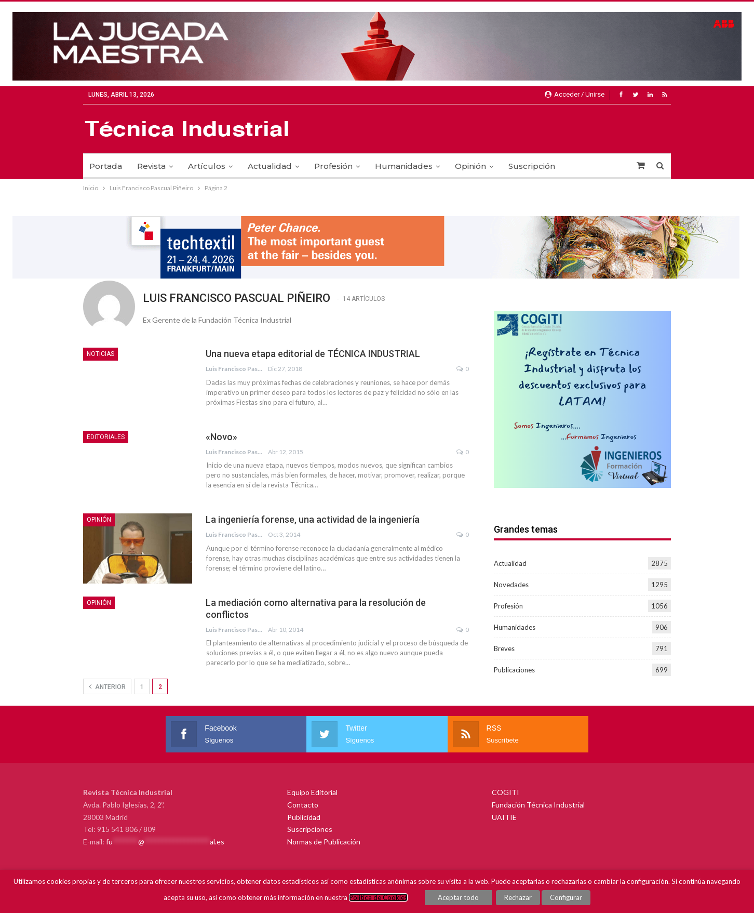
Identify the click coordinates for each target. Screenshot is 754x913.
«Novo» (221, 436)
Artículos (206, 166)
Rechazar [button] (518, 897)
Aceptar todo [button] (458, 897)
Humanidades (404, 166)
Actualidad (270, 166)
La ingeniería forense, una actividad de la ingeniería (313, 519)
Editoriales (106, 437)
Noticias (100, 354)
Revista (151, 166)
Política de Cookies (378, 897)
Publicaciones (514, 670)
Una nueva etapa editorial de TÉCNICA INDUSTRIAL (313, 353)
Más (578, 166)
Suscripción (531, 166)
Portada (105, 166)
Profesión (333, 166)
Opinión (470, 166)
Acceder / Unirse (574, 94)
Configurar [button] (566, 897)
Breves (504, 648)
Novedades (511, 584)
